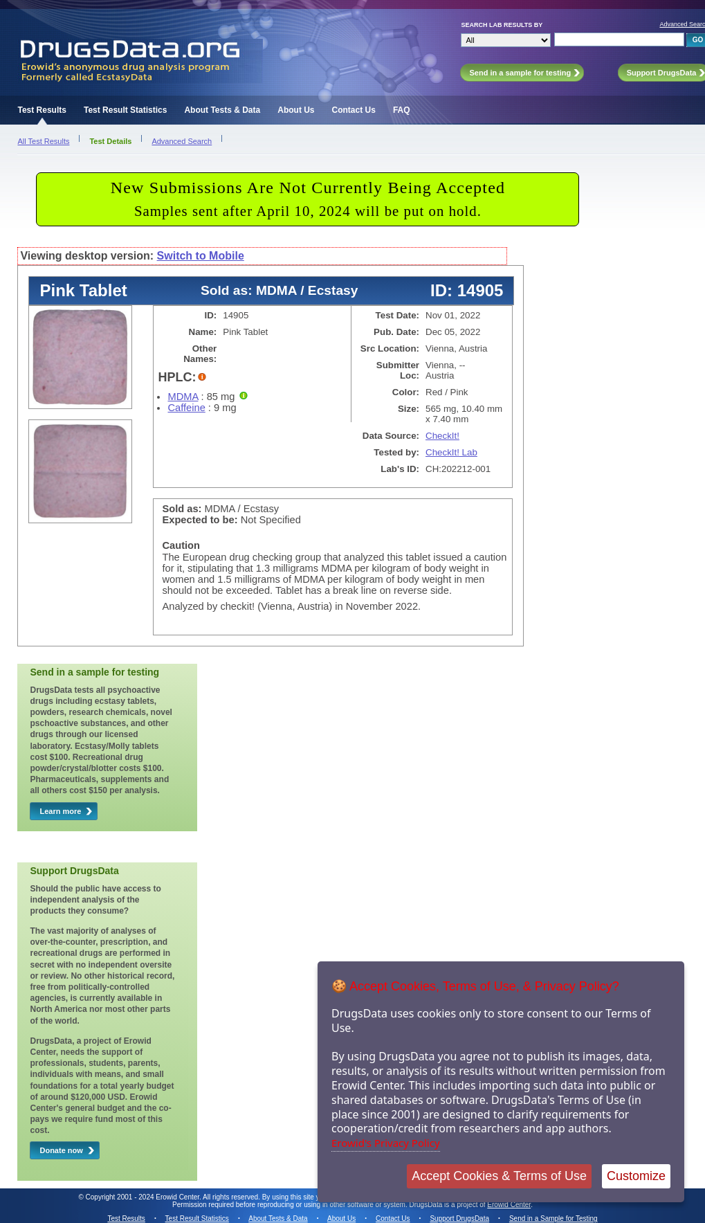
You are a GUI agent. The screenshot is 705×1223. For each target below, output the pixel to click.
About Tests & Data (222, 110)
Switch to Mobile (200, 256)
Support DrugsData (459, 1218)
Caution (181, 545)
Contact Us (354, 110)
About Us (295, 110)
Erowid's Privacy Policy (385, 1143)
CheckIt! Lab (451, 452)
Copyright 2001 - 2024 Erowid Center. (143, 1197)
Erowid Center (509, 1204)
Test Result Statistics (125, 110)
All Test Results (43, 141)
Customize (636, 1176)
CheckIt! (442, 436)
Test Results (41, 110)
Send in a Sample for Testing (553, 1218)
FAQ (401, 110)
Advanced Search (182, 141)
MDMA (182, 396)
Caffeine (186, 407)
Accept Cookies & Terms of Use (499, 1176)
